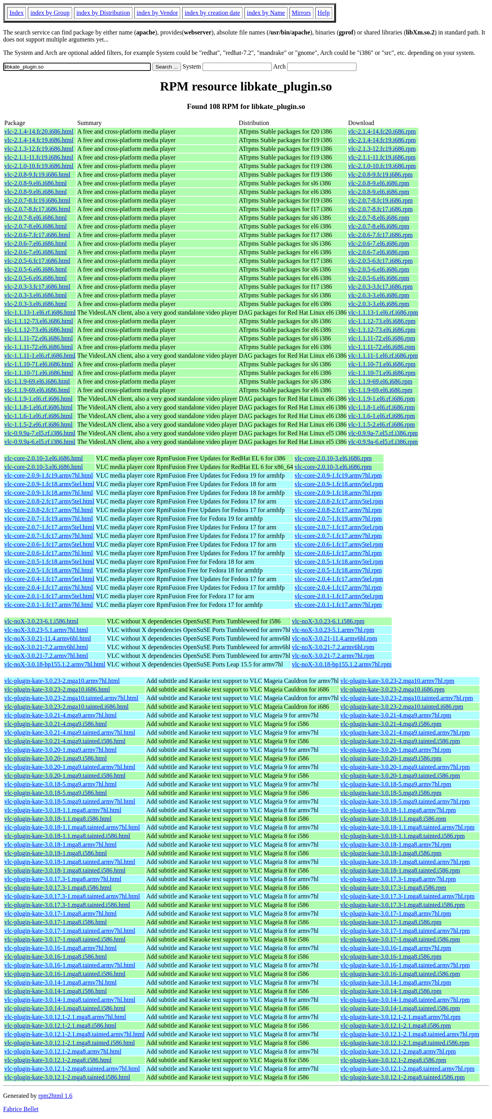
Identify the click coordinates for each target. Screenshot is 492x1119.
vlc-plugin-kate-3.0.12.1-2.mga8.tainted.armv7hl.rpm (407, 1068)
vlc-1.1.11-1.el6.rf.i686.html (40, 355)
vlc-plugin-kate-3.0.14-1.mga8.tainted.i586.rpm (400, 1008)
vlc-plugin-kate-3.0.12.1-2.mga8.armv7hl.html (62, 1051)
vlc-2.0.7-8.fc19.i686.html (37, 200)
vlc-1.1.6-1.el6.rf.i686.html (38, 416)
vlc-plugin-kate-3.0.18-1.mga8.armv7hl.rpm (395, 844)
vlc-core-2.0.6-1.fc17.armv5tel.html (49, 544)
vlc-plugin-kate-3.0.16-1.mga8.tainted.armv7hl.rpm (405, 965)
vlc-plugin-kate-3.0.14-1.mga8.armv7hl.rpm (395, 982)
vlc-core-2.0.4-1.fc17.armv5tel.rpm (339, 579)
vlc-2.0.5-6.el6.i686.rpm (378, 269)
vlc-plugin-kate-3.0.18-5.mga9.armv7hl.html (60, 784)
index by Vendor (157, 12)
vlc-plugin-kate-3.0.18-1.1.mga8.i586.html (58, 818)
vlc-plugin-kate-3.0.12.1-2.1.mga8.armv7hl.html (65, 1017)
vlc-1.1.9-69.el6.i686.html (37, 381)
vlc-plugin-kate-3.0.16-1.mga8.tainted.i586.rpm (400, 974)
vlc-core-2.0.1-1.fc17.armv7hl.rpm (338, 604)
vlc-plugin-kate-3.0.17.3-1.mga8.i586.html (58, 887)
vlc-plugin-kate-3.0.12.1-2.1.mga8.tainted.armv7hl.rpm (409, 1034)
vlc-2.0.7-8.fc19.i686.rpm (380, 200)
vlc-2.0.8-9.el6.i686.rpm (378, 183)
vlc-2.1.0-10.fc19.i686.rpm (382, 166)
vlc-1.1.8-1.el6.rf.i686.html (38, 407)
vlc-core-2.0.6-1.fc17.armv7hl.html (48, 553)
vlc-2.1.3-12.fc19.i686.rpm (382, 148)
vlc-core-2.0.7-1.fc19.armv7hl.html (48, 518)
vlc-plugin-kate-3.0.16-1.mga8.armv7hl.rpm (395, 948)
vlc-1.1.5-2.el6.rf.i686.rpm (381, 424)
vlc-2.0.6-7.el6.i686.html (35, 243)
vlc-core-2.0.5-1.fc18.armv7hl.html (48, 570)
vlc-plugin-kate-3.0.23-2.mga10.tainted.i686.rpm (401, 706)
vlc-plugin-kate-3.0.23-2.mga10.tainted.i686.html (66, 706)
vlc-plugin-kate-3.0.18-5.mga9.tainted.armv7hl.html (69, 801)
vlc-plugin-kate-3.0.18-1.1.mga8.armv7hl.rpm (398, 810)
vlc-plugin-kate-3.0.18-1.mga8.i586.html (55, 853)
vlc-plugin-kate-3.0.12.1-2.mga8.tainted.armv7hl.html (72, 1068)
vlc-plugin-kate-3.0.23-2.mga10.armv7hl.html (62, 680)
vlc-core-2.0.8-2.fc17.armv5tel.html (49, 501)
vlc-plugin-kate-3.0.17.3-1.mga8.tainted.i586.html (67, 905)
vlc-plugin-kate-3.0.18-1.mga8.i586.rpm (390, 853)
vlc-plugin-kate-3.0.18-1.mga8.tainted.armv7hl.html (69, 861)
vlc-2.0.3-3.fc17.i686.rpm (380, 286)
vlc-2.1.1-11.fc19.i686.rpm (382, 157)
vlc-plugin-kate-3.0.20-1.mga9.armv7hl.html (60, 749)
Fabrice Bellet (20, 1109)
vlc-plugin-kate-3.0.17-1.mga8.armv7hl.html (60, 913)
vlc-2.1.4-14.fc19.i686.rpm (382, 140)
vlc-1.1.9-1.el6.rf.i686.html (38, 398)
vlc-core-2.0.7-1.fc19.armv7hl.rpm (338, 518)
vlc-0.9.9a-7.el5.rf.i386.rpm (383, 433)
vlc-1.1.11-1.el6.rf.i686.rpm (383, 355)
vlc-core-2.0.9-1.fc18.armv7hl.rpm (338, 492)
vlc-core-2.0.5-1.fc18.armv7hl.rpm (338, 570)
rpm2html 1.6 (55, 1095)
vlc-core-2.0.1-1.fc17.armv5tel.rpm (339, 596)
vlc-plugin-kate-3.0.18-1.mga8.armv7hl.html (60, 844)
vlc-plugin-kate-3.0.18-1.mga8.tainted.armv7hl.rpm (405, 861)
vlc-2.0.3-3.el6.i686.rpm (378, 295)
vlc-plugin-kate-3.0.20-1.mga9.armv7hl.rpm (395, 749)
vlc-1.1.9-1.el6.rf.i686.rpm (381, 398)
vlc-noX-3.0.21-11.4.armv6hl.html (47, 638)
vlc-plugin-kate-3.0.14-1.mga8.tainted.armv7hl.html (69, 999)
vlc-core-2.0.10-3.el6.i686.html (43, 458)
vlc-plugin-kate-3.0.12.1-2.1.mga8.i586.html (60, 1025)
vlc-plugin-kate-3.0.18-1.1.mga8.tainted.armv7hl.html (72, 827)
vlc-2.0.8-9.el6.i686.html (35, 183)
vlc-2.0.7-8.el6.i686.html (35, 217)
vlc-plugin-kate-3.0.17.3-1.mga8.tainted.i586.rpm (402, 905)
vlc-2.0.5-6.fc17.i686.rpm (380, 260)
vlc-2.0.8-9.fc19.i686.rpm (380, 174)
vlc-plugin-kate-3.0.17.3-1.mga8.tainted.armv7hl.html (72, 896)
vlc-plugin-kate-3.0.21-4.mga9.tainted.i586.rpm (400, 741)
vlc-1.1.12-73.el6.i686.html (38, 321)
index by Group (49, 12)
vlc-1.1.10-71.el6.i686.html (38, 364)
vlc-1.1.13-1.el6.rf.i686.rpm (383, 312)
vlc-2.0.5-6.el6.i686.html (35, 269)
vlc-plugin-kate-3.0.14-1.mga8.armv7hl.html (60, 982)
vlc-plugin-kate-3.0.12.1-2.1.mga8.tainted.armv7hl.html (74, 1034)
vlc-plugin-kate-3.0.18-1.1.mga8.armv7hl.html (62, 810)
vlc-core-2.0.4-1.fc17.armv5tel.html (49, 579)
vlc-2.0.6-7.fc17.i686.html (37, 235)
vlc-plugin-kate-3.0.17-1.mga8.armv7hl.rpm (395, 913)
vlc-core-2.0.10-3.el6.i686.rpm (333, 458)
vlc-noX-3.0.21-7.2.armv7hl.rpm (333, 655)
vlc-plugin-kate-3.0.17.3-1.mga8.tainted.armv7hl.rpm (407, 896)
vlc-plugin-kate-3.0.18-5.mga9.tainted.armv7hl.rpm (405, 801)
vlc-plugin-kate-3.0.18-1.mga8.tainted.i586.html (64, 870)
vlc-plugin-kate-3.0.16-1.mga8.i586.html (55, 956)
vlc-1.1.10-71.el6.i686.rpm (382, 364)
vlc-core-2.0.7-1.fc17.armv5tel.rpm (339, 527)
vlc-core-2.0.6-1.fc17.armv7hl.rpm (338, 553)
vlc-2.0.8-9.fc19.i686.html (37, 174)
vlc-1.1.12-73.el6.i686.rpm (382, 321)
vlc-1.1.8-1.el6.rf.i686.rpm (381, 407)
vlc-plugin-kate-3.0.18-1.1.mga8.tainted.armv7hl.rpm (407, 827)
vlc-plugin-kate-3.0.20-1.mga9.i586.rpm (390, 758)
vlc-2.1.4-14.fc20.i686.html (38, 131)
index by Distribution (103, 12)
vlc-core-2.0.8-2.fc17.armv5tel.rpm (339, 501)
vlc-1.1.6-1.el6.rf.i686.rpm (381, 416)
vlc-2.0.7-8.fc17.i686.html (37, 209)
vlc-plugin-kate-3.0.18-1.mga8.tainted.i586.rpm (400, 870)
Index (16, 12)
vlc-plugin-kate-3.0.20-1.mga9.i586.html (55, 758)
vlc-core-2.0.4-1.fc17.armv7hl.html (48, 587)
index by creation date (212, 12)
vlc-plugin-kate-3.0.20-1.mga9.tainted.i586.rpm (400, 775)
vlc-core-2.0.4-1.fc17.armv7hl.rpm (338, 587)
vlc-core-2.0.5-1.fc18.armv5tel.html (49, 561)
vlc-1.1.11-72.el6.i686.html (38, 338)
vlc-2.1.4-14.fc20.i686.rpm (382, 131)
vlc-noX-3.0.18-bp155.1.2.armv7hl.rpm (341, 664)
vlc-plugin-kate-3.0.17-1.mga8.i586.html (55, 922)
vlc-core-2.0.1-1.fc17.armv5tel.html (49, 596)
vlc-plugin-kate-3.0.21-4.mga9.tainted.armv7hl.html (69, 732)
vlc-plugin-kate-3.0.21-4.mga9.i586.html (55, 724)
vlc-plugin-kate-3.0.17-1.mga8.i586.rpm (390, 922)
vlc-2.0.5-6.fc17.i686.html (37, 260)
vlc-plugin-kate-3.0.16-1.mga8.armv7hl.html (60, 948)
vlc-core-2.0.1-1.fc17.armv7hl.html (48, 604)
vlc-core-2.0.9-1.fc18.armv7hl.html (48, 492)
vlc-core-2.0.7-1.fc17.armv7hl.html (48, 535)
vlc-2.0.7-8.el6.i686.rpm (378, 217)
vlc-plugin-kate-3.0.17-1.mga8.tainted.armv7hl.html (69, 930)
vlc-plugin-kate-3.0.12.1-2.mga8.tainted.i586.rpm (402, 1077)
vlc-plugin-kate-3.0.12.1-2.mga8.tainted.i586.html (67, 1077)
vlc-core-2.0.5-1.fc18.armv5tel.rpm (339, 561)
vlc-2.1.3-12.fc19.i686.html (38, 148)
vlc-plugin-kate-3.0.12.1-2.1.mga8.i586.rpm (395, 1025)
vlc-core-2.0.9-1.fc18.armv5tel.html (49, 484)
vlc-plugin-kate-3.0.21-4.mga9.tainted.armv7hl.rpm (405, 732)
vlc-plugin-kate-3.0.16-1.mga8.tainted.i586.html (64, 974)
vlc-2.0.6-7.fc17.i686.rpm (380, 235)
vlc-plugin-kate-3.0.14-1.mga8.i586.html (55, 991)
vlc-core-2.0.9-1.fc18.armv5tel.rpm (339, 484)
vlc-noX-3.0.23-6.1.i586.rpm (328, 621)
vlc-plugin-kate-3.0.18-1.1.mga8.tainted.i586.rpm (402, 836)
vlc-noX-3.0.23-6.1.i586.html (41, 621)
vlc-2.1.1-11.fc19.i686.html (38, 157)
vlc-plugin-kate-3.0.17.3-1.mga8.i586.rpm (393, 887)
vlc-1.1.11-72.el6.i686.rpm (381, 338)
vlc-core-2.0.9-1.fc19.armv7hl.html (48, 475)
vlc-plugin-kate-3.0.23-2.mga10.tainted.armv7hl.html (71, 698)
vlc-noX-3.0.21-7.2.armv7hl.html (46, 655)
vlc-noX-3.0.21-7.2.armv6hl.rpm (333, 647)
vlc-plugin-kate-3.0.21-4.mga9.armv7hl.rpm (395, 715)
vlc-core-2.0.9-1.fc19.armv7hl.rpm (338, 475)
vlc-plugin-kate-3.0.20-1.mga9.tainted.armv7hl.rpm (405, 767)
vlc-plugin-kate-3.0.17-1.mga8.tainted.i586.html (64, 939)
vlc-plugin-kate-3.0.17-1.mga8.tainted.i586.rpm (400, 939)
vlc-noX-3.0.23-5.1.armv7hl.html (46, 629)
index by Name (266, 12)
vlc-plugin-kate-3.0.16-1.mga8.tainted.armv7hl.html (69, 965)
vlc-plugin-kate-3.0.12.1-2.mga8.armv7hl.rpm (398, 1051)
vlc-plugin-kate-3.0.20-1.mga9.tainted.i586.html (64, 775)
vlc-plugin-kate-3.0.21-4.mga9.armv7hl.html (60, 715)
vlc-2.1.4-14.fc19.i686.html (38, 140)
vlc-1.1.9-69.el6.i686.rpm (380, 381)
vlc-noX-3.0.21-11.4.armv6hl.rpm (334, 638)
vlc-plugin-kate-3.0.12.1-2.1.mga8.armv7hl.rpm (400, 1017)
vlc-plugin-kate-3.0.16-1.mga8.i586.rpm (390, 956)
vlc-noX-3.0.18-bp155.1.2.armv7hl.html (54, 664)
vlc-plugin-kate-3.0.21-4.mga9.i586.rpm (390, 724)
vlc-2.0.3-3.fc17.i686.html (37, 286)
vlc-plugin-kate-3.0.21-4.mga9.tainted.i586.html (64, 741)
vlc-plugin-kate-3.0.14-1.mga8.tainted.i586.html (64, 1008)
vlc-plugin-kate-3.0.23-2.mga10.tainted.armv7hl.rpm (406, 698)
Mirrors (301, 12)
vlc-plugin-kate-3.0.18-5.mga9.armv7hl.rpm (395, 784)
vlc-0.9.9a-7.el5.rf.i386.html (39, 433)
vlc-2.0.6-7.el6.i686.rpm (378, 243)
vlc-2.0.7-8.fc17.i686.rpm (380, 209)
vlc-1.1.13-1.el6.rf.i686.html (40, 312)
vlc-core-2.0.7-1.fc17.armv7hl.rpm (338, 535)
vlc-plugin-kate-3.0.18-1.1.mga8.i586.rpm (393, 818)
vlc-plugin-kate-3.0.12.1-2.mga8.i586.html (58, 1060)
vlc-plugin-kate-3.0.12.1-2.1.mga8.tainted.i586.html (69, 1042)
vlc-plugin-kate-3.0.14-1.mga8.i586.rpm (390, 991)
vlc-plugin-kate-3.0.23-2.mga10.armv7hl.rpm (397, 680)
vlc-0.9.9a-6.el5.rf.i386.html (39, 441)
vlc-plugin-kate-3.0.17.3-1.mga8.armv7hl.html (62, 879)
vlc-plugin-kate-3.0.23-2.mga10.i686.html (57, 689)
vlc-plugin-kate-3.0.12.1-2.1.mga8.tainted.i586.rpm (405, 1042)
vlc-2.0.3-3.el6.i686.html (35, 295)
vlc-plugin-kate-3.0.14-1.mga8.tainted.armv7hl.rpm (405, 999)
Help (324, 12)
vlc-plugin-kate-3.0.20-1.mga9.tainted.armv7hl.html (69, 767)
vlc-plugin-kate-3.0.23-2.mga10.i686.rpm (392, 689)
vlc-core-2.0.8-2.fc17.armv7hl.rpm (338, 510)
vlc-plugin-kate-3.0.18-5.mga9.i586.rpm (390, 792)
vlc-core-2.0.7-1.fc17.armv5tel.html (49, 527)
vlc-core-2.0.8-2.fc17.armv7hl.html (48, 510)
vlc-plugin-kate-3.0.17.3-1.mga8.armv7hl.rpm (398, 879)
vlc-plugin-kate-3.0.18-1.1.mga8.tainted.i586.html (67, 836)
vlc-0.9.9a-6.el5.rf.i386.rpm (383, 441)
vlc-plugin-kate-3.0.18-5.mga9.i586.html (55, 792)
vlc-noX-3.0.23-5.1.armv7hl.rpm (333, 629)
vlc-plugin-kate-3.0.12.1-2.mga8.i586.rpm (393, 1060)
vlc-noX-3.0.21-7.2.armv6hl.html (46, 647)
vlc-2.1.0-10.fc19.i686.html (38, 166)
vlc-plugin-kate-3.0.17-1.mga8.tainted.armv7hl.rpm (405, 930)
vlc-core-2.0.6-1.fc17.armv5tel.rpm (339, 544)
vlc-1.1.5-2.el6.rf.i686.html (38, 424)
